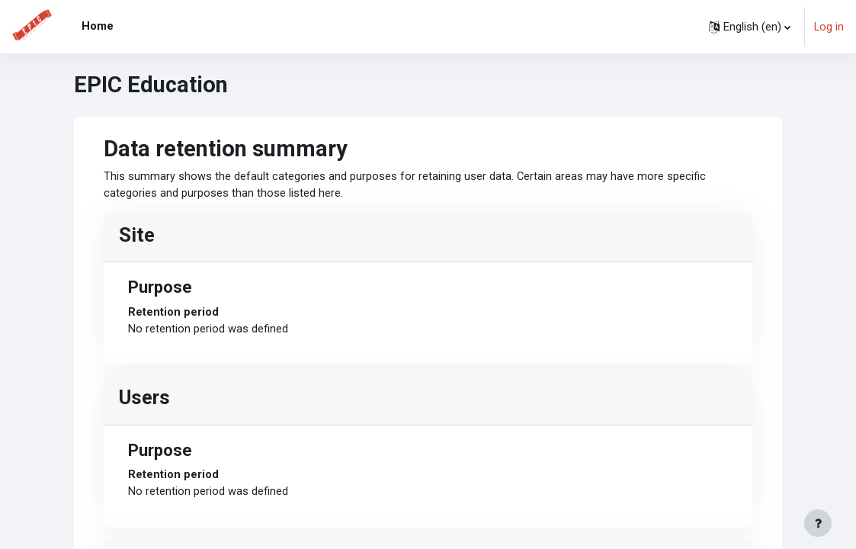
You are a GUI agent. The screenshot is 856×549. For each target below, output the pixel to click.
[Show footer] (818, 523)
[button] (749, 26)
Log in (829, 27)
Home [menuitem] (98, 26)
